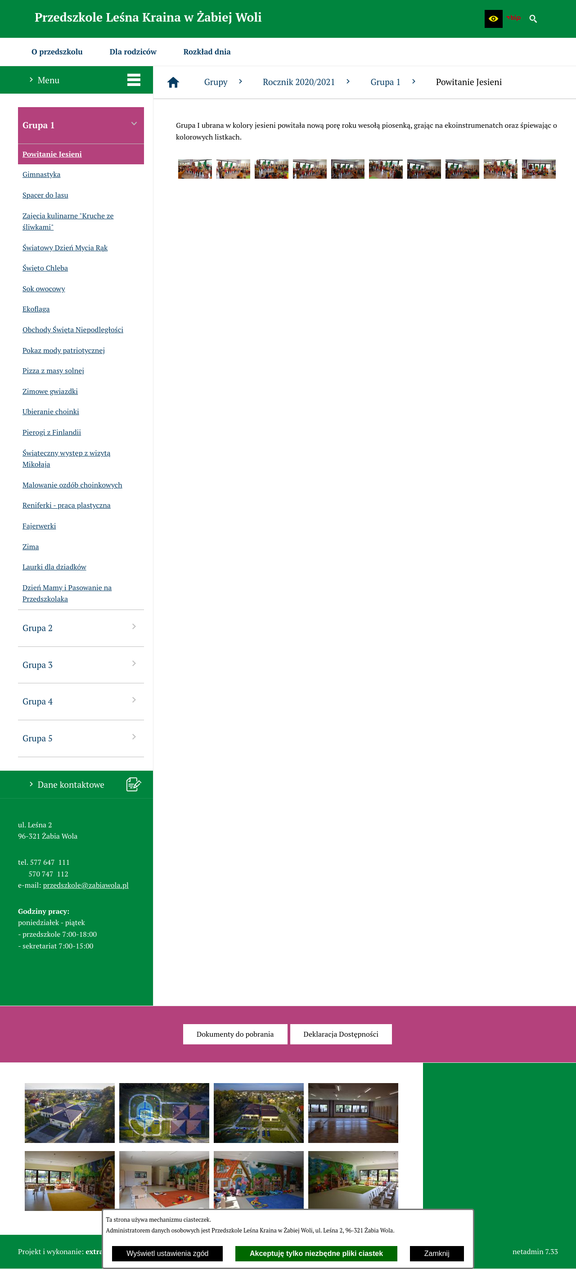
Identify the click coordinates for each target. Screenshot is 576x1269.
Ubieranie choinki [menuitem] (48, 412)
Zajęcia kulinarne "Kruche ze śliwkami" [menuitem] (66, 222)
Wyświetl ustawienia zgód (167, 1253)
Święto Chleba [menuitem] (43, 268)
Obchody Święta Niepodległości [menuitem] (70, 330)
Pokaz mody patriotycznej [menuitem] (61, 350)
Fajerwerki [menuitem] (37, 526)
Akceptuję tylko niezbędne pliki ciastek (316, 1253)
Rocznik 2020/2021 (307, 81)
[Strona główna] (173, 82)
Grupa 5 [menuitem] (81, 738)
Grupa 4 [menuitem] (81, 701)
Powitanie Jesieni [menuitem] (50, 154)
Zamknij (437, 1253)
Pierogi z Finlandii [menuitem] (49, 432)
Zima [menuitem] (28, 547)
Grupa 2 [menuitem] (81, 627)
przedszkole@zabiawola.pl (86, 885)
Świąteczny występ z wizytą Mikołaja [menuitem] (64, 459)
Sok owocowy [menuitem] (41, 289)
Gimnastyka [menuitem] (39, 174)
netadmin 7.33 (535, 1251)
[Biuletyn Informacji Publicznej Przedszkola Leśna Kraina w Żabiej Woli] (513, 19)
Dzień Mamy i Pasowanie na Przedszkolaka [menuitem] (65, 594)
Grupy (224, 81)
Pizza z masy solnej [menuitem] (51, 371)
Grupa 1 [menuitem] (81, 124)
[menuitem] (57, 52)
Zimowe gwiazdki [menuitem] (48, 391)
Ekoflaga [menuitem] (34, 309)
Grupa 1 (394, 81)
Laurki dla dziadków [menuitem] (52, 567)
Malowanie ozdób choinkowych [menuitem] (70, 485)
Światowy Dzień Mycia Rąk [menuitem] (63, 248)
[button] (494, 19)
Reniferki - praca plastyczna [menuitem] (64, 505)
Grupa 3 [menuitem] (81, 664)
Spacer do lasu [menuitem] (43, 195)
